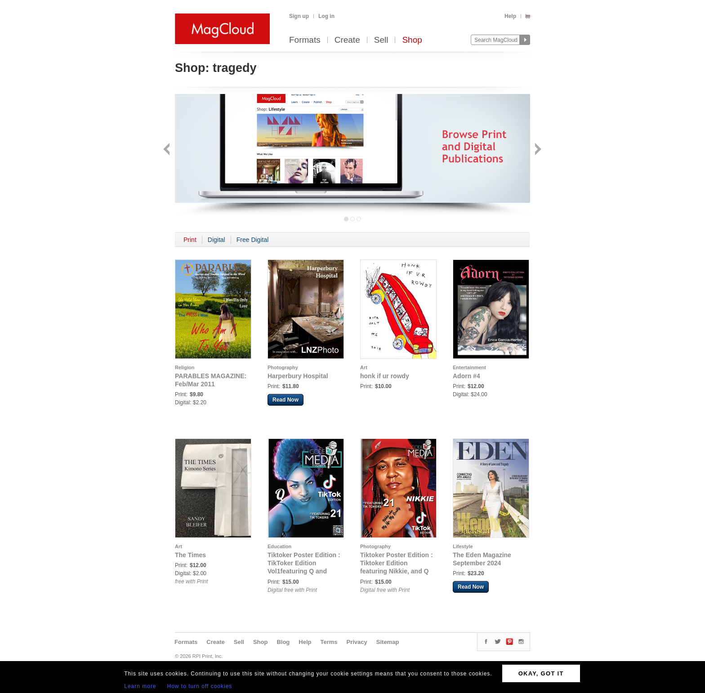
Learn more (140, 686)
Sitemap (387, 642)
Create (347, 40)
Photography (283, 367)
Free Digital (252, 239)
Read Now (285, 400)
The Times (190, 555)
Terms (328, 642)
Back (167, 150)
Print (189, 239)
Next (537, 150)
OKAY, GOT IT (541, 673)
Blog (283, 642)
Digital (216, 239)
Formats (305, 40)
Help (510, 16)
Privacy (357, 642)
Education (279, 546)
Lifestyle (463, 546)
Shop (412, 40)
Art (363, 367)
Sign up (299, 16)
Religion (184, 367)
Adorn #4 (466, 376)
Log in (326, 16)
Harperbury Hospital (298, 376)
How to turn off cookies (199, 686)
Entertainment (469, 367)
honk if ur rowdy (384, 376)
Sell (381, 40)
